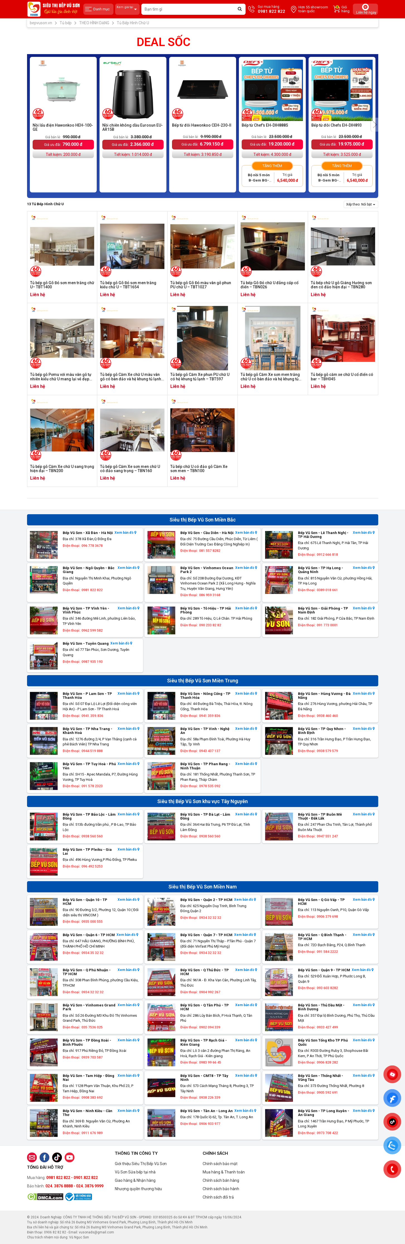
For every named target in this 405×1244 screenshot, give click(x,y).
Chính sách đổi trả (218, 1197)
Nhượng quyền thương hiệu (138, 1189)
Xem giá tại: (127, 9)
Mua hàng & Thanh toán (224, 1172)
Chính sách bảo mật (220, 1163)
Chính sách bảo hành (221, 1189)
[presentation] (374, 125)
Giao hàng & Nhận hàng (135, 1180)
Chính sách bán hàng (221, 1180)
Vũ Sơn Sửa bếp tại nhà (135, 1172)
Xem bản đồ (125, 533)
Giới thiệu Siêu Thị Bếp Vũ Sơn (141, 1163)
